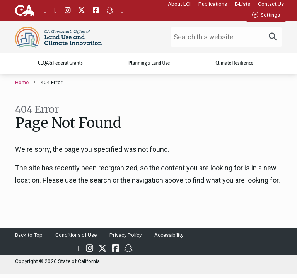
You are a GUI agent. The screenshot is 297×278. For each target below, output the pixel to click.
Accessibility (168, 235)
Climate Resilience (234, 64)
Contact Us (271, 4)
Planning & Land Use (149, 64)
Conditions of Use (76, 235)
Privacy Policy (125, 235)
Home (22, 83)
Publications (212, 4)
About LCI (179, 4)
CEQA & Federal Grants (60, 64)
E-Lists (242, 4)
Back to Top (29, 235)
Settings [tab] (266, 15)
